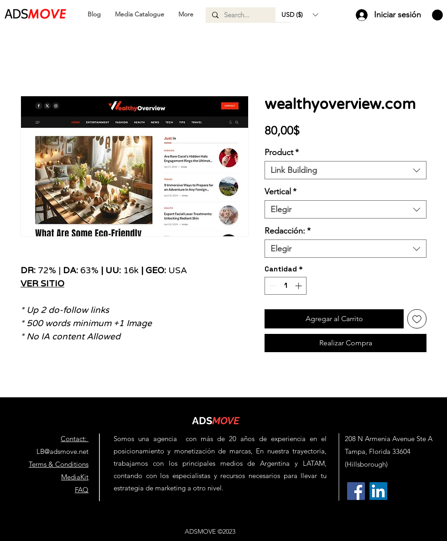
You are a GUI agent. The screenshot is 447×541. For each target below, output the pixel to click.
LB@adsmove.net (62, 451)
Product (282, 152)
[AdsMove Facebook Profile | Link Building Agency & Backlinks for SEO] (356, 491)
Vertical (280, 192)
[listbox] (299, 14)
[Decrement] (272, 285)
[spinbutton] (285, 285)
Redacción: (288, 231)
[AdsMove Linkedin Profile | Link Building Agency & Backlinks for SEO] (378, 491)
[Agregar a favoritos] (416, 318)
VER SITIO (42, 284)
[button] (299, 14)
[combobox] (345, 170)
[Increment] (299, 285)
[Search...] (248, 15)
